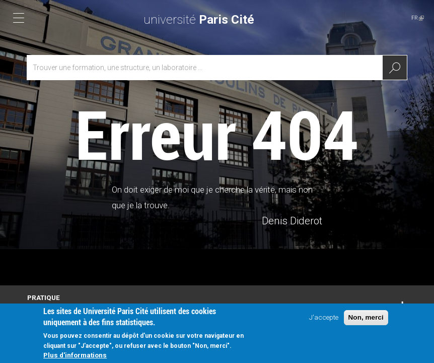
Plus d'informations (75, 356)
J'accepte (323, 318)
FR (417, 18)
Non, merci (366, 318)
